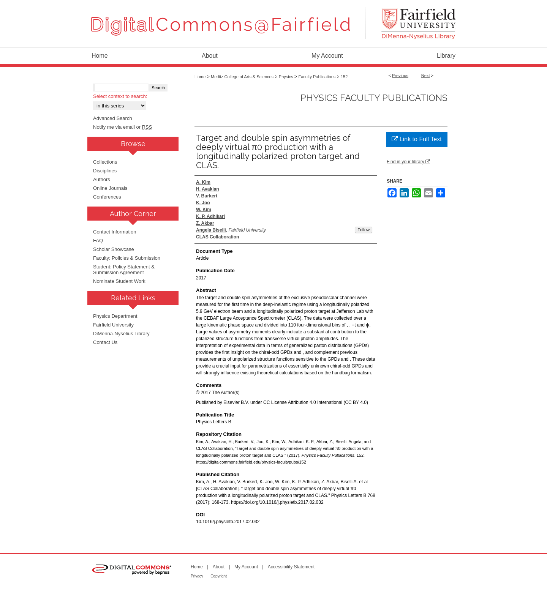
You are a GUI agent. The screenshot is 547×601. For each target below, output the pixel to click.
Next (425, 75)
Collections (105, 162)
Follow (363, 229)
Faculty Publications (316, 76)
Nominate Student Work (119, 281)
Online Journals (110, 188)
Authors (101, 179)
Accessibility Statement (291, 566)
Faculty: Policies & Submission (126, 258)
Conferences (107, 197)
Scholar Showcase (113, 249)
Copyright (218, 576)
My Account (246, 566)
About (218, 566)
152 (344, 76)
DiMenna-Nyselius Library (121, 333)
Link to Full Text (416, 139)
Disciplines (105, 171)
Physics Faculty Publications (373, 97)
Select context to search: (120, 96)
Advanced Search (112, 118)
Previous (400, 75)
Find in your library (408, 161)
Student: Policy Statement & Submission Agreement (124, 269)
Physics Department (115, 316)
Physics (286, 76)
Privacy (197, 576)
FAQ (98, 240)
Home (200, 76)
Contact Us (105, 342)
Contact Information (114, 232)
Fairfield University (113, 325)
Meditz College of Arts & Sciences (242, 76)
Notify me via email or (122, 127)
